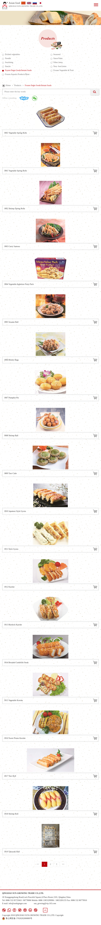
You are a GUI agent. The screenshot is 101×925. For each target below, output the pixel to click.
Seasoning (7, 62)
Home (8, 85)
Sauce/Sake (57, 58)
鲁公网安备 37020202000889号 (17, 918)
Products (17, 85)
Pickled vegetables (11, 54)
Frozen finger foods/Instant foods (38, 85)
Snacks (6, 66)
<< (38, 864)
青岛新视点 (94, 921)
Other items (57, 62)
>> (63, 864)
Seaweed (56, 54)
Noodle (6, 58)
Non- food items (59, 66)
